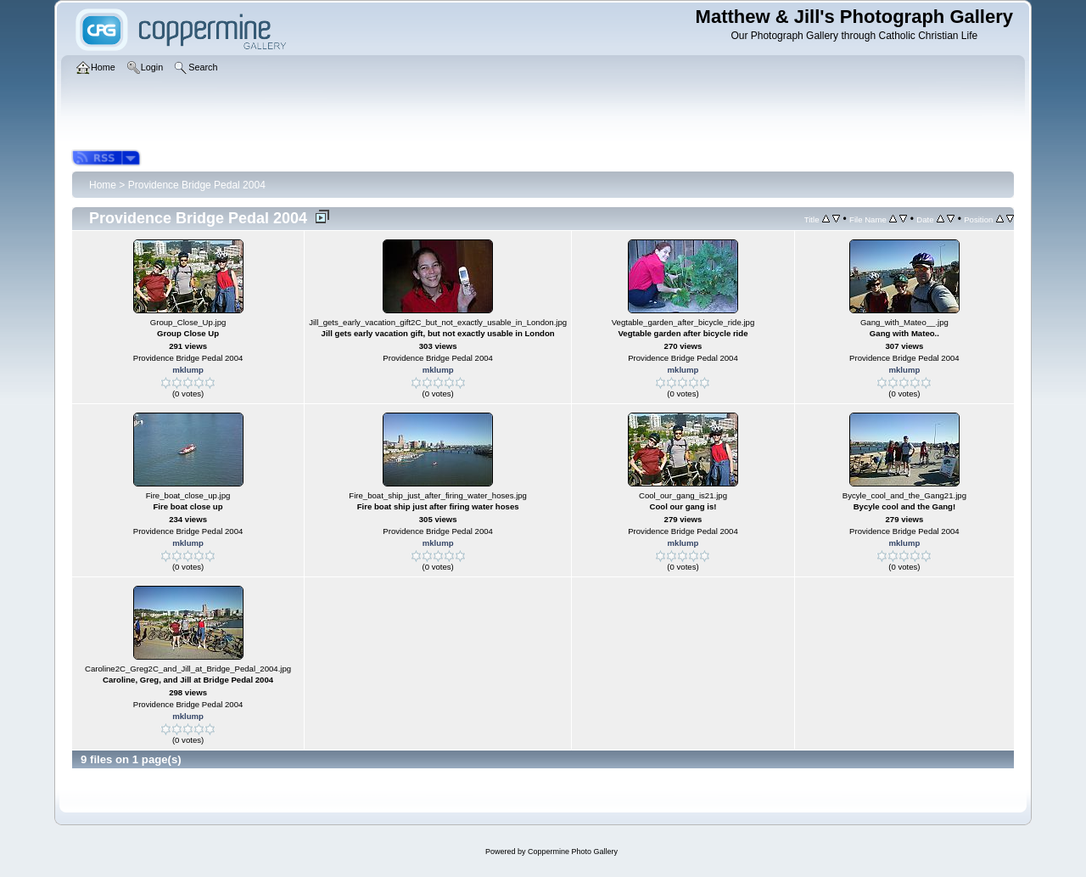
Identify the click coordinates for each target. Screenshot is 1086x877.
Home (102, 185)
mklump (188, 369)
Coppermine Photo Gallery (573, 851)
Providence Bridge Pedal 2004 (197, 185)
